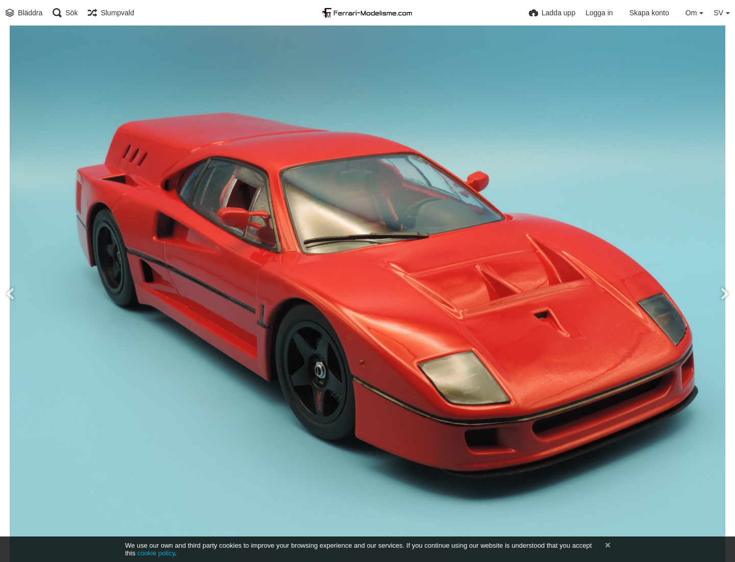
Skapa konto (649, 13)
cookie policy (156, 553)
